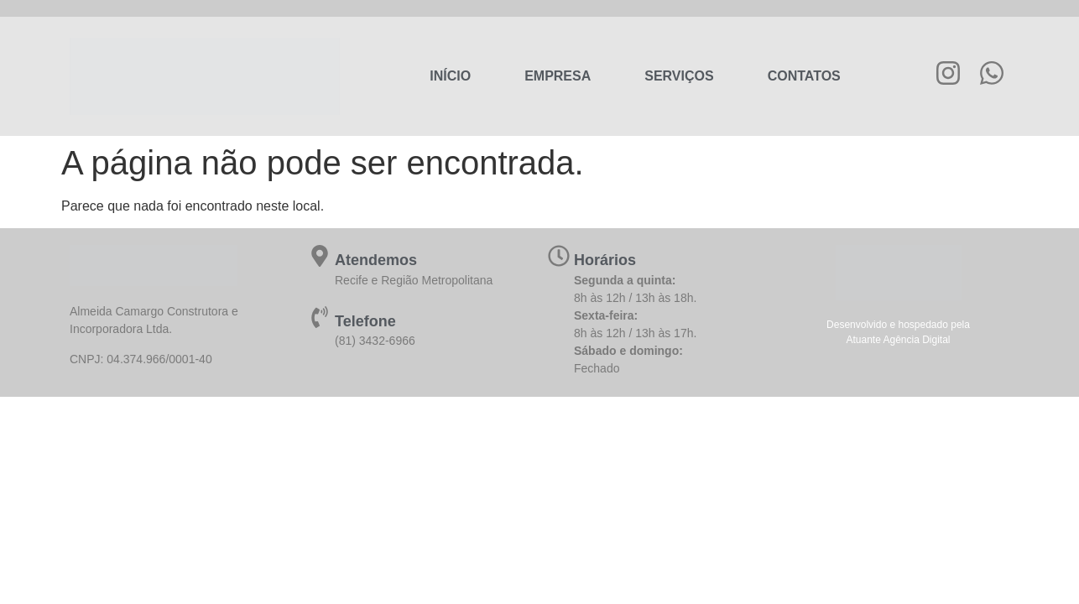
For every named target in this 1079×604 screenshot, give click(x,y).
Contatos (804, 76)
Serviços (678, 76)
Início (450, 76)
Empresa (557, 76)
